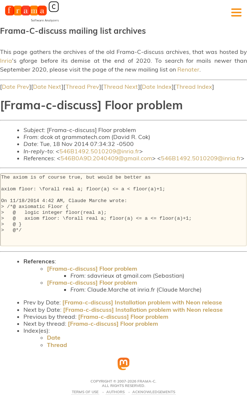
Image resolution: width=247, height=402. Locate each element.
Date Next (47, 86)
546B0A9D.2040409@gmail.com (106, 158)
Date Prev (15, 86)
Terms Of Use (85, 392)
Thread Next (120, 86)
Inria (6, 60)
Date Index (157, 86)
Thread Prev (82, 86)
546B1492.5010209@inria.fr (99, 151)
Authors (115, 392)
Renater (188, 69)
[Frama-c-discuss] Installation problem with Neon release (142, 302)
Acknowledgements (153, 392)
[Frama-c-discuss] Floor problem (92, 268)
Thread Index (194, 86)
